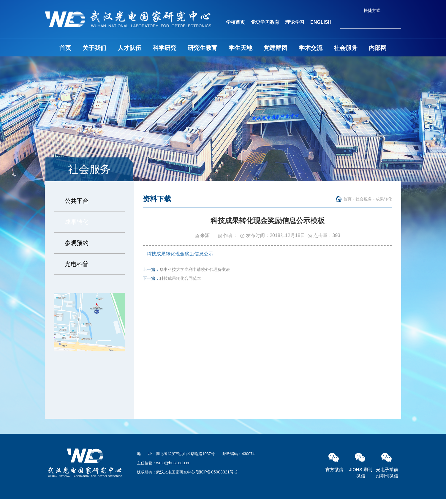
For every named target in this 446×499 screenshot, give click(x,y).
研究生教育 (202, 48)
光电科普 (76, 264)
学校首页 (235, 22)
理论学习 (294, 22)
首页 (65, 48)
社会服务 (346, 48)
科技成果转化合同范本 (180, 278)
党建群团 (275, 48)
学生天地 (240, 48)
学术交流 (310, 48)
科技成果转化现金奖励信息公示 (180, 253)
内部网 (378, 48)
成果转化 (76, 222)
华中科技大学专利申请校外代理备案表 (194, 269)
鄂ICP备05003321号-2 (217, 472)
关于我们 (94, 48)
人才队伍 (129, 48)
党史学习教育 (265, 22)
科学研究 (164, 48)
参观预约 (76, 243)
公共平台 (76, 201)
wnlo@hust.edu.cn (173, 462)
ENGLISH (320, 22)
